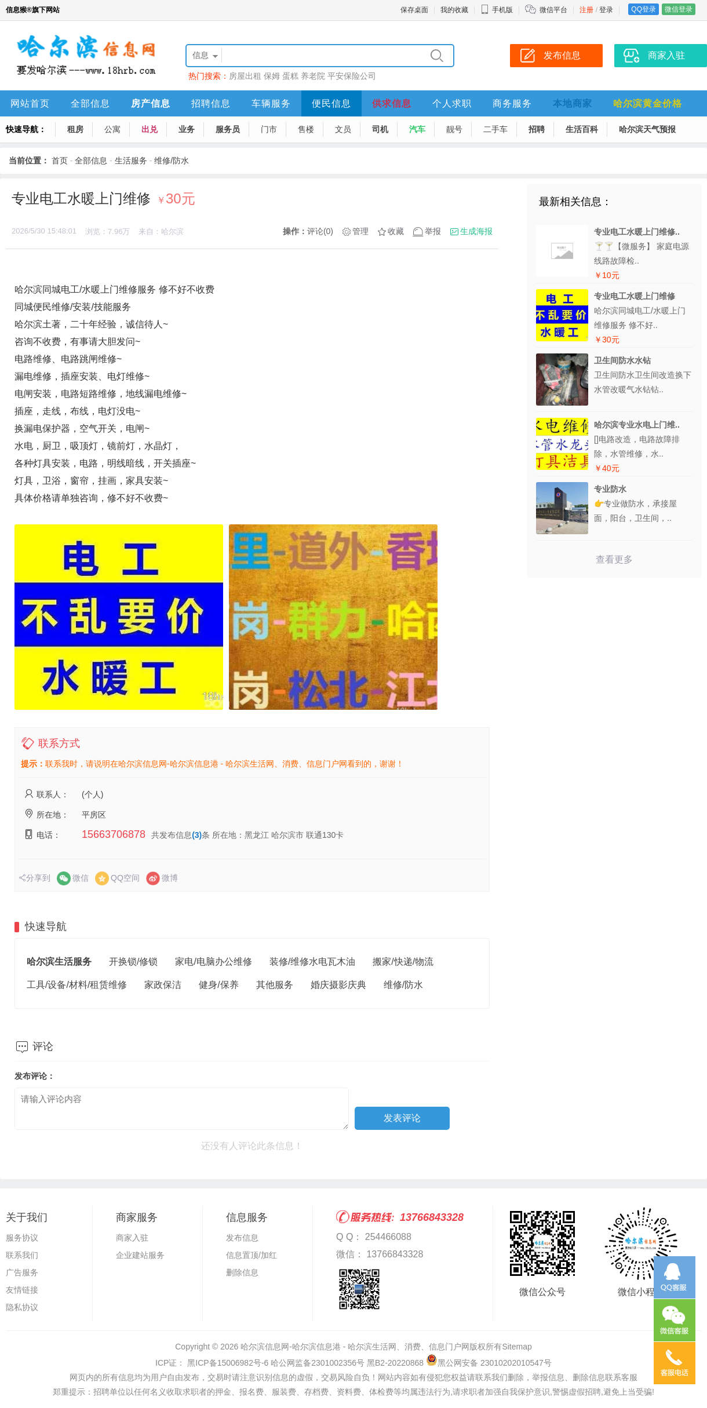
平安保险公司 (351, 76)
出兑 (149, 129)
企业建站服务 (140, 1255)
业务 (186, 129)
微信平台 (553, 10)
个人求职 (452, 103)
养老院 (313, 76)
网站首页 (30, 103)
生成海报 (476, 231)
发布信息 (242, 1237)
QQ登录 (643, 9)
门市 (269, 129)
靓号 (454, 129)
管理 (360, 231)
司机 (380, 129)
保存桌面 (414, 10)
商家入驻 (132, 1237)
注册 (586, 10)
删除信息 (242, 1272)
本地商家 (572, 103)
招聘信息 (211, 103)
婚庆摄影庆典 (338, 985)
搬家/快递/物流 (403, 961)
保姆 (272, 76)
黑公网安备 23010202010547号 (489, 1362)
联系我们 (22, 1255)
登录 (606, 10)
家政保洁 (162, 985)
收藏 (396, 231)
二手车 (495, 129)
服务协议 (22, 1237)
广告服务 (22, 1272)
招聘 (537, 129)
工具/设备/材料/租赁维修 (77, 985)
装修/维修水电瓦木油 (312, 961)
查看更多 (614, 559)
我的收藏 (454, 10)
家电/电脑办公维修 (213, 961)
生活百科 (582, 129)
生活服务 (131, 160)
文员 (343, 129)
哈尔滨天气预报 (647, 129)
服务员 (228, 129)
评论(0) (320, 231)
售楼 (306, 129)
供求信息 (391, 103)
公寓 (112, 129)
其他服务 (274, 985)
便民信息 (331, 103)
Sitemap (516, 1346)
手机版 (496, 10)
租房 (75, 129)
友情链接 (22, 1289)
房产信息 (150, 103)
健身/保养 (218, 985)
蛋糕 (290, 76)
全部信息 (90, 103)
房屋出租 (245, 76)
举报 (433, 231)
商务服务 (512, 103)
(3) (197, 835)
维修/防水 (171, 160)
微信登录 (679, 9)
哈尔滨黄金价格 (647, 103)
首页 (60, 160)
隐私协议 (22, 1307)
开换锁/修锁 (133, 961)
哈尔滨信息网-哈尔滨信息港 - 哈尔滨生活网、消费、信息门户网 (354, 1346)
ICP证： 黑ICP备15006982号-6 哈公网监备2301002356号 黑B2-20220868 (289, 1362)
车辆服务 (271, 103)
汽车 (417, 129)
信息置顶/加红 (251, 1255)
